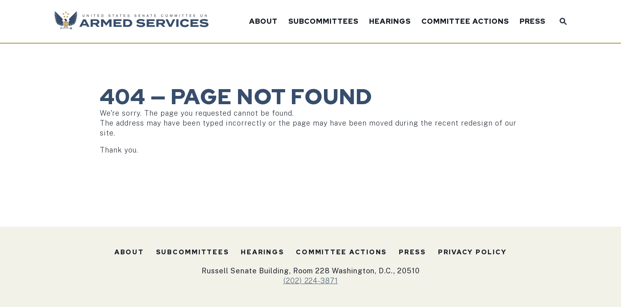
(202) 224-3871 (310, 280)
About (263, 22)
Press (532, 22)
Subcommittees (323, 22)
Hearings (390, 22)
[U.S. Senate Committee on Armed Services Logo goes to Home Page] (134, 21)
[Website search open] (561, 20)
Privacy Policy (472, 252)
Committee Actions (465, 22)
